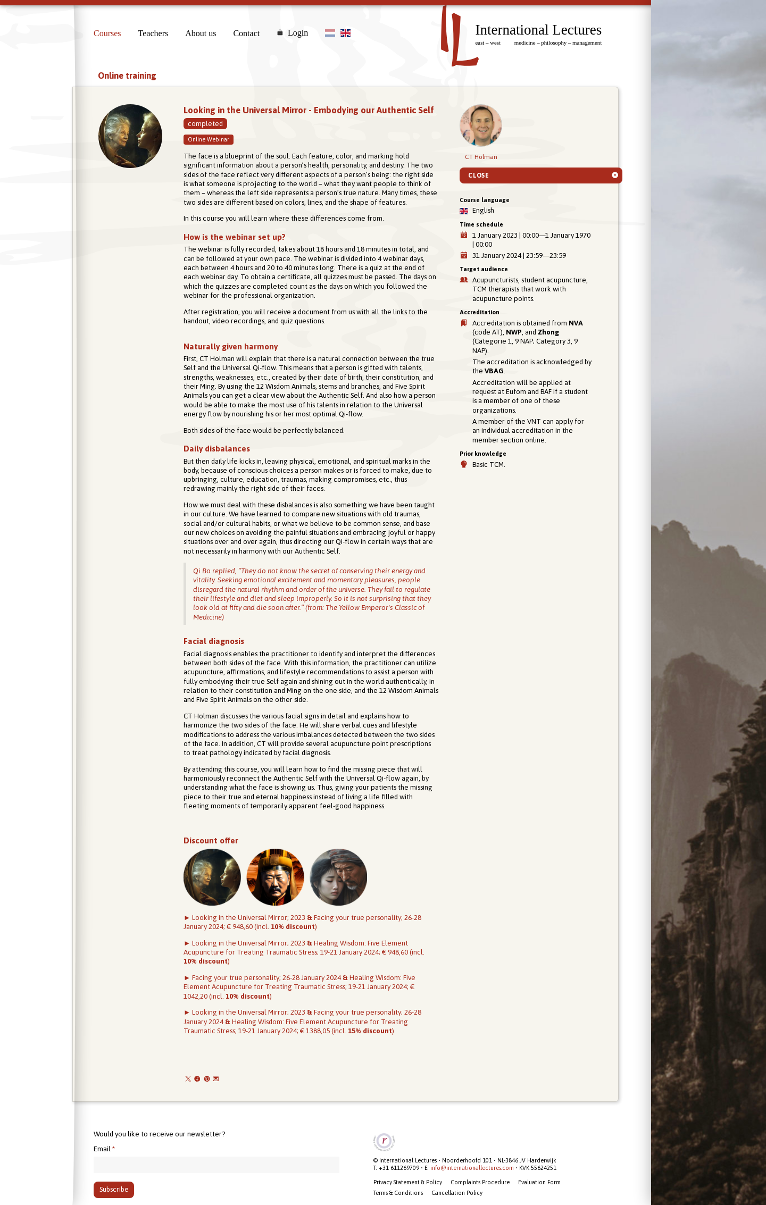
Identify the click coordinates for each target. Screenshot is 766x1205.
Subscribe (114, 1189)
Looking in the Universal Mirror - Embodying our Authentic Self (309, 110)
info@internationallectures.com (472, 1168)
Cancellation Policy (456, 1193)
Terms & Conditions (398, 1193)
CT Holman (481, 132)
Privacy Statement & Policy (407, 1182)
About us (200, 33)
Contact (246, 33)
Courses (107, 33)
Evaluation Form (539, 1182)
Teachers (153, 33)
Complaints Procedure (480, 1182)
